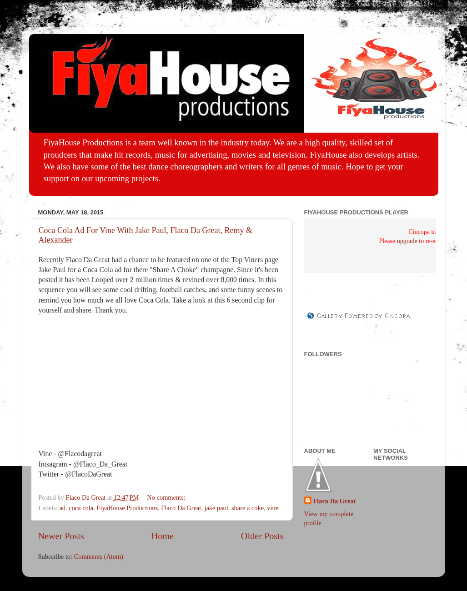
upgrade (407, 241)
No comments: (167, 497)
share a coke (247, 508)
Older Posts (262, 536)
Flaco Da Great (181, 508)
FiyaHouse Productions (127, 508)
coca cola (81, 508)
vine (272, 508)
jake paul (216, 508)
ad (62, 508)
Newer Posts (61, 536)
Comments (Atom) (98, 556)
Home (162, 536)
